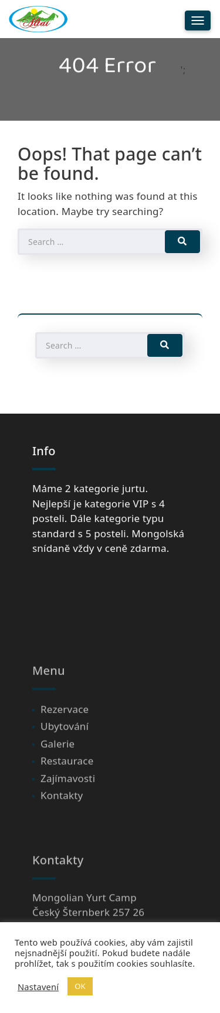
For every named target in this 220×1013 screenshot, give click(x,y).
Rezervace (64, 743)
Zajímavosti (67, 812)
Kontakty (61, 830)
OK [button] (80, 986)
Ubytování (64, 761)
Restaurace (66, 795)
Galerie (57, 778)
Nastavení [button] (38, 986)
